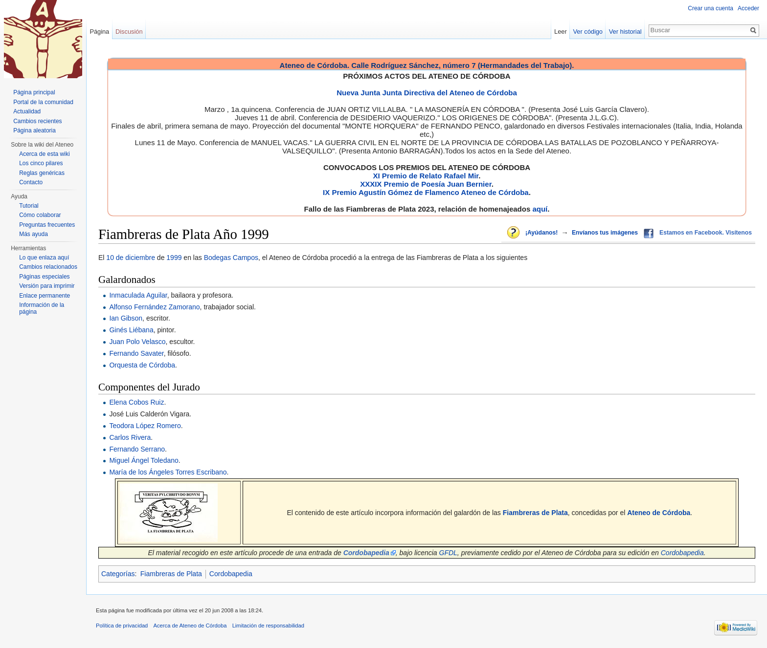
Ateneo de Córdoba (658, 513)
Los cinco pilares (41, 163)
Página (99, 31)
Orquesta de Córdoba (142, 365)
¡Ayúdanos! (541, 232)
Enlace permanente (44, 295)
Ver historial (625, 31)
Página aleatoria (34, 130)
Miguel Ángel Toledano (143, 460)
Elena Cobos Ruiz (136, 402)
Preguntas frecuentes (47, 224)
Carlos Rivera (130, 437)
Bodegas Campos (231, 257)
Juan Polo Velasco (137, 342)
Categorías (118, 574)
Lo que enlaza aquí (44, 257)
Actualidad (27, 111)
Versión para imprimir (46, 285)
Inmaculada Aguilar (138, 295)
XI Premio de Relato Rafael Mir (425, 176)
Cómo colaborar (40, 215)
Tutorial (29, 205)
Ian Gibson (125, 318)
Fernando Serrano (137, 449)
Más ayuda (33, 234)
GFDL (448, 553)
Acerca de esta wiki (44, 154)
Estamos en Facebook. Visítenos (705, 232)
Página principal (34, 92)
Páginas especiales (44, 276)
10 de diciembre (130, 257)
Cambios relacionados (48, 266)
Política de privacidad (122, 625)
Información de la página (41, 308)
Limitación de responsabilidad (268, 625)
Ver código (588, 31)
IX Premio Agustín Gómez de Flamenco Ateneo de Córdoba (426, 192)
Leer (560, 31)
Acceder (748, 8)
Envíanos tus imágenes (605, 232)
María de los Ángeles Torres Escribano (167, 472)
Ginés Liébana (131, 330)
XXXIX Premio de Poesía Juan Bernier (425, 184)
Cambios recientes (37, 121)
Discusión (128, 31)
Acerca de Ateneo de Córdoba (190, 625)
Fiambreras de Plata (535, 513)
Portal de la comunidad (43, 102)
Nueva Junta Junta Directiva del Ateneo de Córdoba (427, 92)
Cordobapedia (682, 553)
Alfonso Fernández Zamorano (154, 307)
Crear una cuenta (710, 8)
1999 (173, 257)
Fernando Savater (136, 353)
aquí (539, 209)
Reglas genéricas (42, 173)
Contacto (31, 182)
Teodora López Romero (144, 426)
